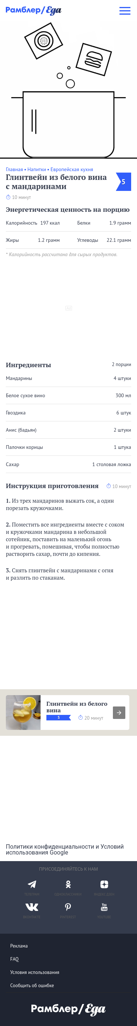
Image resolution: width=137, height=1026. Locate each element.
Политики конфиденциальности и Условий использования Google (65, 849)
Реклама (19, 946)
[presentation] (119, 712)
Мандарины (19, 378)
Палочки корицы (24, 447)
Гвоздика (16, 412)
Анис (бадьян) (21, 429)
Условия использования (34, 972)
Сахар (12, 464)
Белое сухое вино (25, 395)
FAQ (14, 959)
